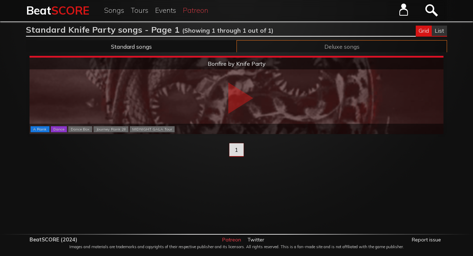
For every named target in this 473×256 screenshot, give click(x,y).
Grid (424, 30)
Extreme (236, 57)
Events (165, 10)
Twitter (256, 239)
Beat (57, 10)
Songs (114, 10)
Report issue (426, 239)
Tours (139, 10)
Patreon (195, 10)
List (439, 30)
